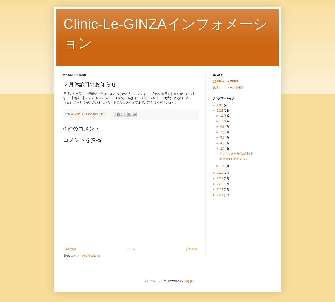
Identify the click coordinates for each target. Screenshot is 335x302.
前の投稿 (191, 249)
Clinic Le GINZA (228, 81)
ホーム (131, 249)
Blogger (188, 281)
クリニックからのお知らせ (236, 153)
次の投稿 (70, 249)
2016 (220, 195)
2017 (220, 189)
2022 (220, 105)
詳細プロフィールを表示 (228, 87)
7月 (222, 132)
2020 (220, 172)
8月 (222, 126)
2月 (222, 148)
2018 (220, 183)
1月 (222, 166)
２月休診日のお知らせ (233, 159)
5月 (222, 137)
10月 (223, 121)
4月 (222, 143)
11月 (223, 115)
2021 (220, 110)
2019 (220, 178)
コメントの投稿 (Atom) (85, 255)
